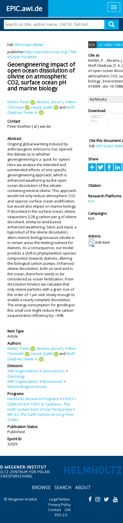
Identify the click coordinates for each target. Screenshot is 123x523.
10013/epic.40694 (28, 44)
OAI (68, 509)
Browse (41, 487)
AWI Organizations (23, 370)
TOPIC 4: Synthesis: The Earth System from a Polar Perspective (39, 407)
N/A (91, 201)
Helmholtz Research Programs (33, 398)
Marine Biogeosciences (27, 386)
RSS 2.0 (61, 514)
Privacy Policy (59, 504)
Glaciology (16, 376)
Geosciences (54, 370)
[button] (91, 243)
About (83, 487)
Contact (54, 509)
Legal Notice (59, 499)
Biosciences (53, 381)
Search (62, 487)
